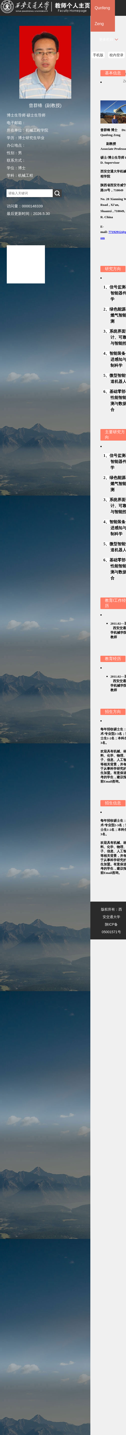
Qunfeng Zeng (102, 16)
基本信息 (113, 73)
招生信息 (113, 803)
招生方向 (113, 711)
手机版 (98, 55)
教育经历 (113, 658)
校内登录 (116, 55)
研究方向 (113, 269)
